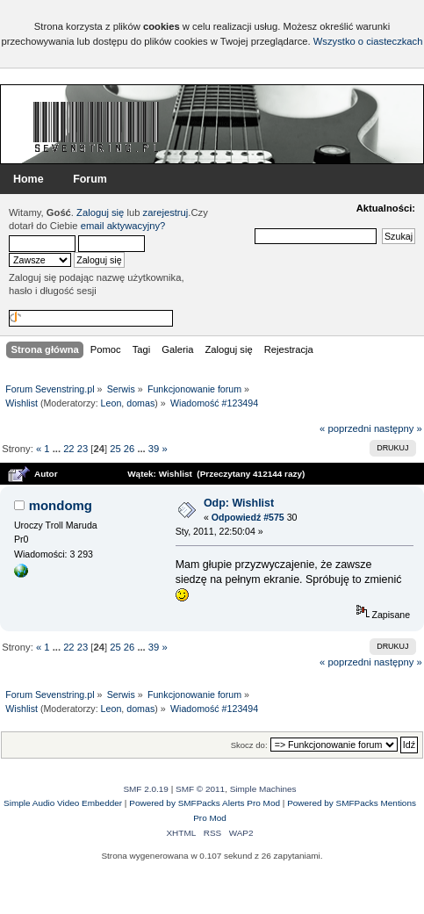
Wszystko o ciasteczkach (368, 41)
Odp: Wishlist (239, 503)
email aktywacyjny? (123, 225)
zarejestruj (166, 212)
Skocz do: (249, 745)
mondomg (60, 505)
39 (153, 448)
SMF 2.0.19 (146, 789)
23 (82, 448)
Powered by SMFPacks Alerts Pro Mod (204, 803)
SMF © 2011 (200, 789)
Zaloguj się (100, 212)
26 (129, 448)
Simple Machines (263, 789)
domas (140, 403)
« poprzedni (345, 428)
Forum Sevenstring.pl (96, 126)
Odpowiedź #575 (248, 517)
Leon (111, 403)
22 (68, 448)
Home (28, 179)
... (58, 448)
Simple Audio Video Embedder (63, 803)
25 (115, 448)
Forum (90, 179)
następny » (398, 428)
